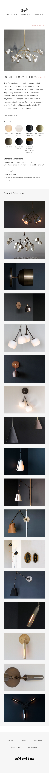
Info (24, 740)
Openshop (38, 14)
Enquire (38, 77)
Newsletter (15, 747)
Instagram (37, 740)
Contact (10, 740)
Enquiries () (38, 25)
